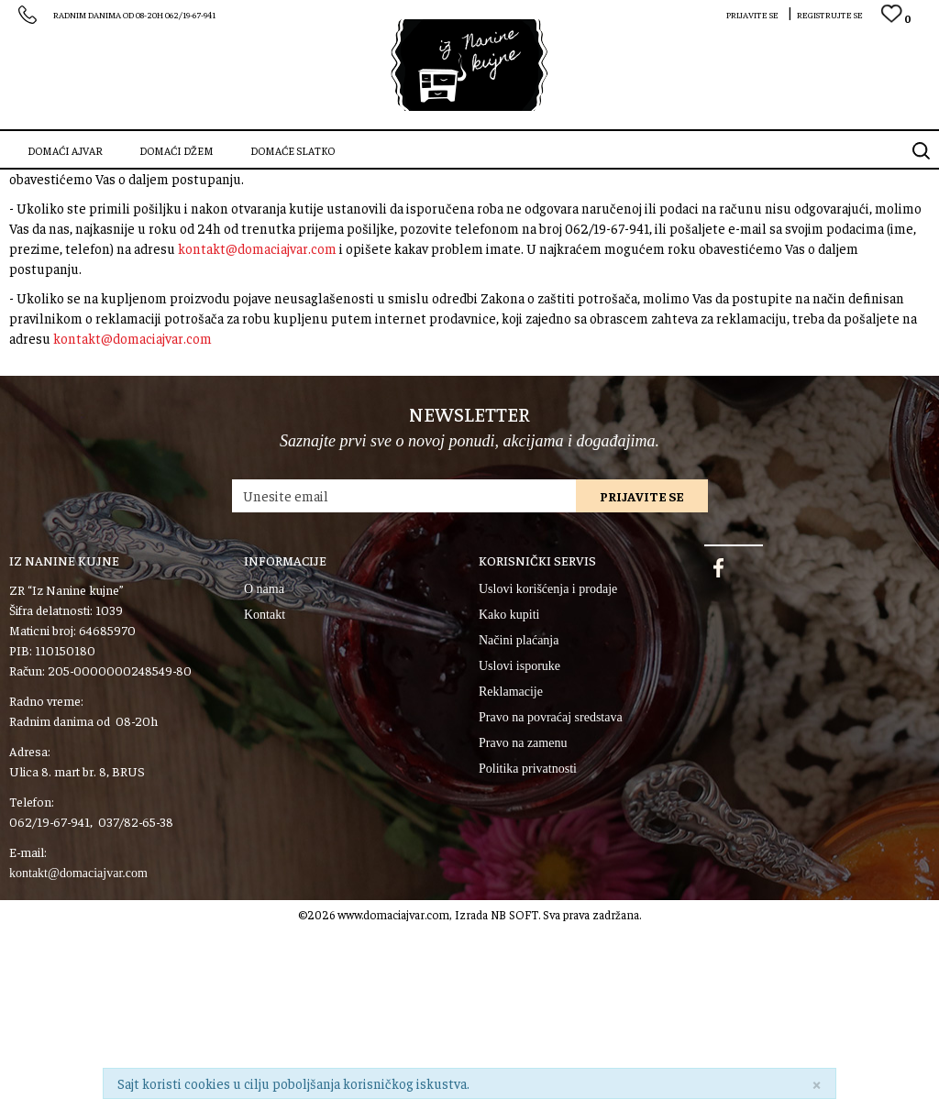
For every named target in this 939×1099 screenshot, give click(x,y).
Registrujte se (830, 14)
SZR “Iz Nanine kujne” (60, 181)
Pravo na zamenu (523, 912)
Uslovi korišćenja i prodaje (548, 758)
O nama (264, 758)
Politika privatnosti (528, 938)
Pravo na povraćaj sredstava (551, 887)
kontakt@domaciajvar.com (257, 327)
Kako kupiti (509, 784)
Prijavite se (642, 665)
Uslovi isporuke (519, 835)
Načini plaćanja (518, 810)
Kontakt (264, 784)
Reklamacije (511, 861)
